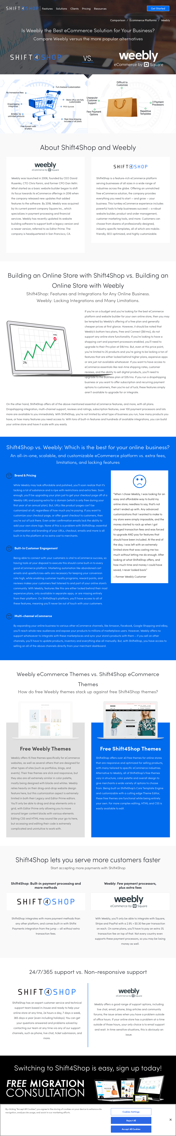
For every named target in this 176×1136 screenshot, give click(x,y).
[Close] (170, 1119)
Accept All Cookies (131, 1129)
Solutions (61, 8)
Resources (100, 8)
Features (47, 8)
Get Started (158, 8)
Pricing (86, 8)
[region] (88, 1120)
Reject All (131, 1120)
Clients (74, 8)
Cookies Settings (131, 1111)
